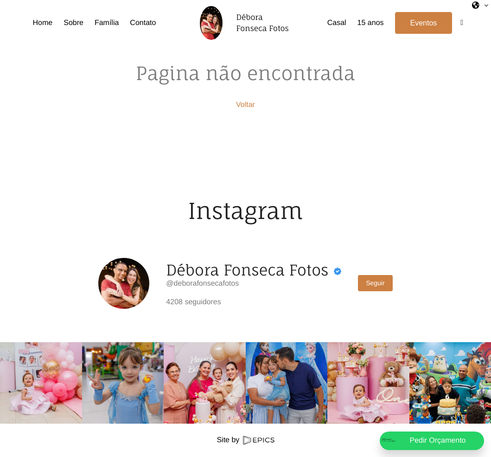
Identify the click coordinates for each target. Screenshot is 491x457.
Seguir (375, 283)
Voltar (245, 105)
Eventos (423, 23)
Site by (245, 440)
